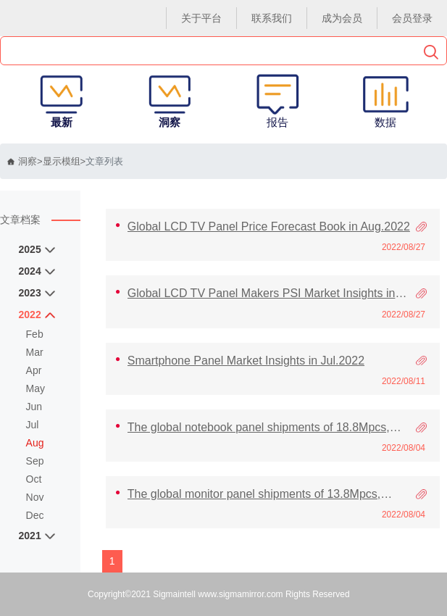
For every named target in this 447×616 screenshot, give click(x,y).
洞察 (22, 161)
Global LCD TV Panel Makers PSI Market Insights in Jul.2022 (262, 293)
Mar (34, 352)
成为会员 (342, 18)
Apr (34, 370)
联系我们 (271, 18)
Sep (35, 461)
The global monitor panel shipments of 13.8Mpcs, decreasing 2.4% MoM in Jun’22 (254, 494)
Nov (35, 497)
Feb (34, 334)
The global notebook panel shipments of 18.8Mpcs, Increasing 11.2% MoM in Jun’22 (259, 427)
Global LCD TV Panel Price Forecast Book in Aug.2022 (269, 226)
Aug (35, 443)
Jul (32, 424)
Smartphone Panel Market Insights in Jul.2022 (246, 360)
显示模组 (61, 161)
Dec (35, 515)
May (35, 388)
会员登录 (412, 18)
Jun (34, 406)
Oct (34, 479)
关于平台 (201, 18)
